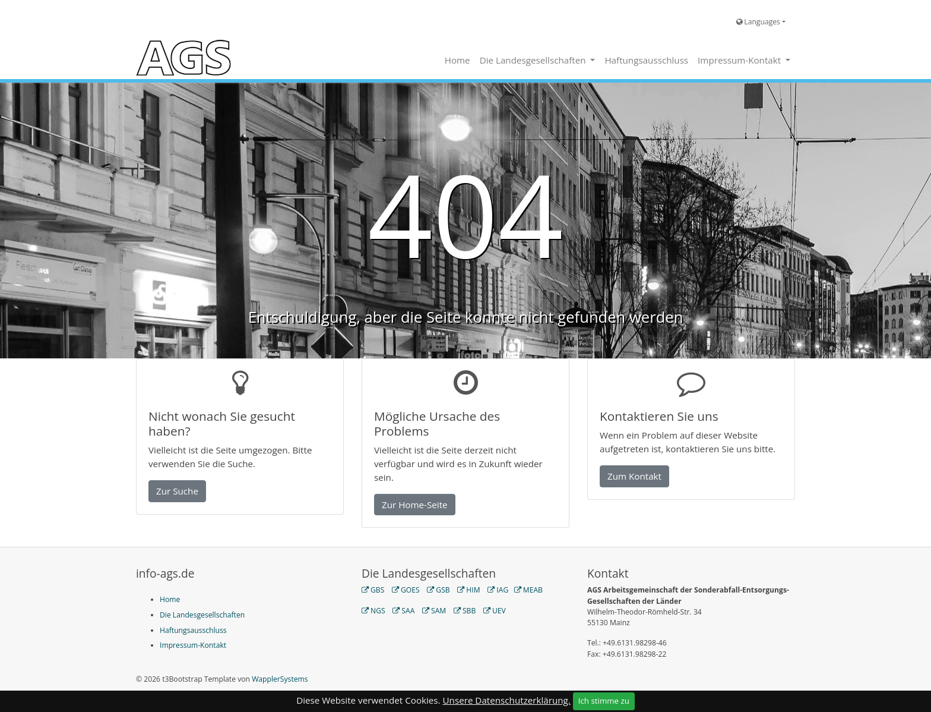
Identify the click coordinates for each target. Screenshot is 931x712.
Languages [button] (758, 22)
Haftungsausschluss (646, 60)
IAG (502, 590)
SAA (407, 611)
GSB (442, 590)
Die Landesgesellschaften (534, 60)
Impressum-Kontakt (740, 60)
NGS (377, 611)
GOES (410, 590)
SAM (438, 611)
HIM (473, 590)
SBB (469, 611)
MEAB (533, 590)
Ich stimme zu (603, 700)
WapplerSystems (280, 679)
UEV (499, 611)
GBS (377, 590)
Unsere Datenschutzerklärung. (507, 700)
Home (457, 60)
